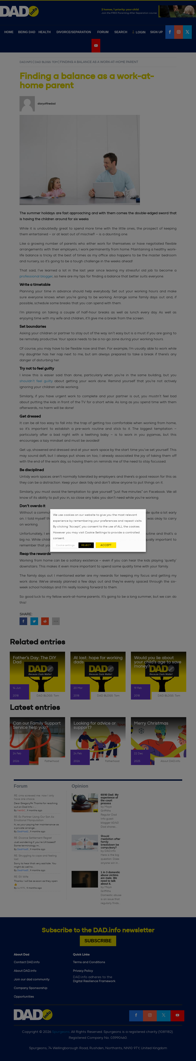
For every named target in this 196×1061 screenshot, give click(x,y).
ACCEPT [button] (105, 545)
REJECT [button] (86, 545)
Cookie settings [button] (65, 545)
